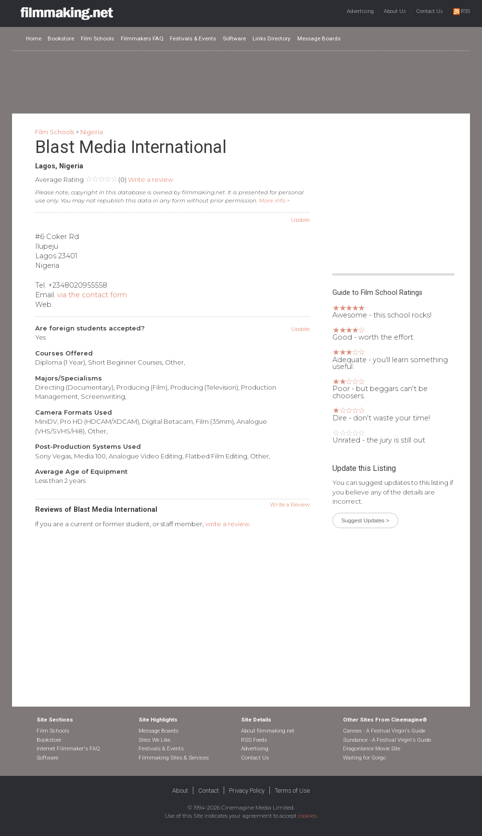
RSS (461, 11)
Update (300, 219)
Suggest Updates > (365, 520)
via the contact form (92, 295)
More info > (274, 200)
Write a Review (290, 504)
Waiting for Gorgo (364, 757)
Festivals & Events (193, 38)
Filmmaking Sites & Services (174, 757)
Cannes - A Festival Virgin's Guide (384, 730)
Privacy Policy (247, 790)
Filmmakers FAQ (142, 38)
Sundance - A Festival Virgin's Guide (387, 739)
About (180, 790)
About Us (395, 11)
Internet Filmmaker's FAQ (68, 748)
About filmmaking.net (267, 730)
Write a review (150, 179)
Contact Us (429, 11)
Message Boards (319, 38)
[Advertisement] (241, 81)
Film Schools (97, 38)
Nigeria (91, 132)
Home (33, 38)
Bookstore (61, 38)
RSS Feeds (254, 739)
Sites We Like (154, 739)
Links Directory (272, 38)
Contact (208, 790)
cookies (307, 815)
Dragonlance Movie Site (371, 748)
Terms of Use (292, 790)
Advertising (360, 11)
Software (234, 38)
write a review (227, 524)
